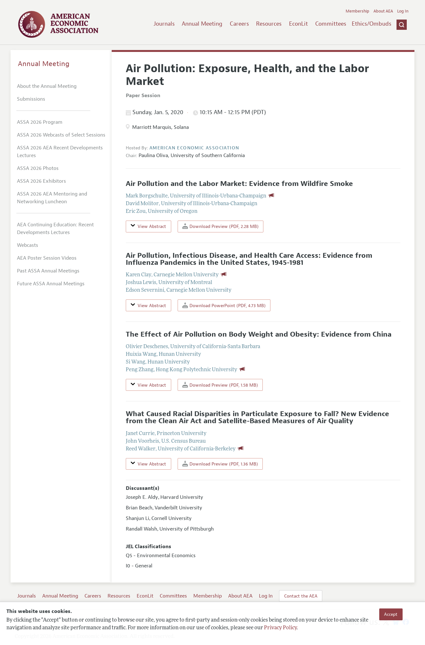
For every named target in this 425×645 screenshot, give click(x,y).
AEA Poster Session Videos (46, 258)
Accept (390, 614)
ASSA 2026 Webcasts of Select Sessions (61, 135)
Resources (269, 23)
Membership (357, 11)
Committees (330, 23)
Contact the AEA (300, 596)
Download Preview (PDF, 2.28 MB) (220, 226)
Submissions (31, 99)
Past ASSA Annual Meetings (48, 271)
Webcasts (27, 245)
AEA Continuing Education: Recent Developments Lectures (55, 229)
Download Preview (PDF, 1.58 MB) (220, 385)
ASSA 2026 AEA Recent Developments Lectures (60, 152)
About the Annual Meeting (46, 86)
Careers (239, 23)
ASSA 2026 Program (39, 122)
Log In (402, 11)
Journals (164, 23)
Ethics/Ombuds (371, 23)
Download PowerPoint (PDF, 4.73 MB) (224, 305)
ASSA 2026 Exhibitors (41, 181)
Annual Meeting (202, 23)
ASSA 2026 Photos (38, 168)
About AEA (383, 11)
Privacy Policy (280, 628)
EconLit (298, 23)
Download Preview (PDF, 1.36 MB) (220, 464)
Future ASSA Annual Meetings (50, 284)
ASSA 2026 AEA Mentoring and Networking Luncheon (52, 198)
